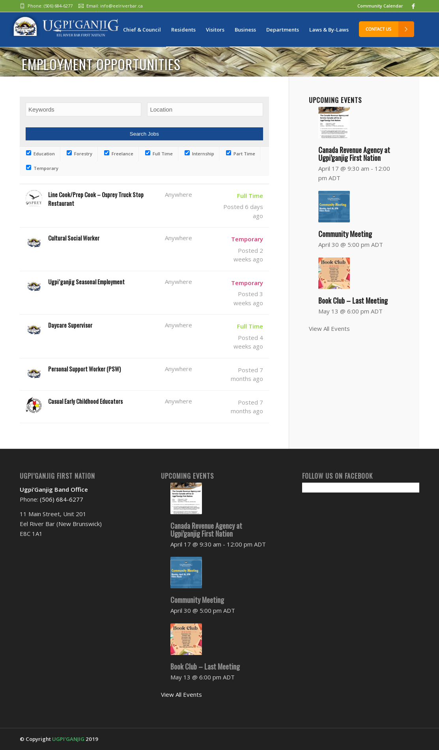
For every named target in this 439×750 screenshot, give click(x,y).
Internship (199, 154)
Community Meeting (345, 234)
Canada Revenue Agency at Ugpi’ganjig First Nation (206, 530)
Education (40, 154)
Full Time (159, 154)
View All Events (329, 328)
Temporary (42, 168)
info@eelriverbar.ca (121, 6)
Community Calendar (380, 6)
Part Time (240, 154)
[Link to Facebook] (413, 6)
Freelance (118, 154)
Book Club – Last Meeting (353, 300)
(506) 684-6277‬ (58, 6)
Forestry (79, 154)
